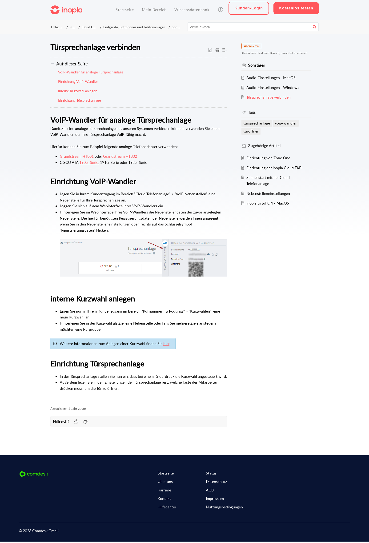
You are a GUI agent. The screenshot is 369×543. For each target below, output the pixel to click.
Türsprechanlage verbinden (269, 97)
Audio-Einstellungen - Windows (273, 87)
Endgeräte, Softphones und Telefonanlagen (141, 27)
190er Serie (88, 163)
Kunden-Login (249, 8)
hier (166, 345)
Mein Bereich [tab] (154, 9)
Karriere (164, 491)
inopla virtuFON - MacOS (268, 203)
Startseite (166, 474)
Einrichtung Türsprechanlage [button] (79, 102)
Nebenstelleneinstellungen (268, 193)
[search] (253, 26)
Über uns (165, 483)
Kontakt (164, 500)
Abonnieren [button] (252, 46)
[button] (221, 9)
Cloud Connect (96, 27)
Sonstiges (176, 27)
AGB (210, 491)
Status (211, 474)
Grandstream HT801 (77, 158)
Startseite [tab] (125, 9)
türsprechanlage (257, 123)
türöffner (251, 131)
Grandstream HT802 (120, 158)
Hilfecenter (59, 27)
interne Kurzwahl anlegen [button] (77, 92)
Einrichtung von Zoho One (269, 158)
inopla (76, 27)
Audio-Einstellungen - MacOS (271, 77)
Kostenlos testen (296, 8)
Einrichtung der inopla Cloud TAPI (275, 167)
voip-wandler (286, 123)
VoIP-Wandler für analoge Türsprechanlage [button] (90, 73)
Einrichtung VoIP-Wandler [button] (78, 83)
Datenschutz (216, 483)
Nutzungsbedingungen (224, 508)
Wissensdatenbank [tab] (191, 9)
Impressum (215, 500)
